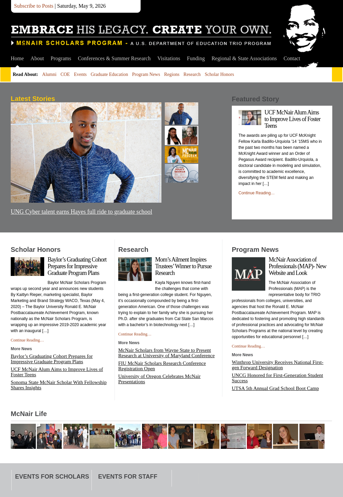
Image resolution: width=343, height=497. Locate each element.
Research (192, 74)
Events (80, 74)
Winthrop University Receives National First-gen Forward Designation (278, 365)
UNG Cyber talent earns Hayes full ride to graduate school (81, 211)
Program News (146, 74)
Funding (196, 58)
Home (17, 58)
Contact (292, 58)
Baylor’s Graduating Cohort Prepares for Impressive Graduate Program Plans (77, 266)
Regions (172, 74)
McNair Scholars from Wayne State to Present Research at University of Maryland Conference (166, 352)
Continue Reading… (256, 193)
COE (65, 74)
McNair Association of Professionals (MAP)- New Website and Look (297, 266)
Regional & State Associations (244, 58)
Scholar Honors (219, 74)
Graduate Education (109, 74)
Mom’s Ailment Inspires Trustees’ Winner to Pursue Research (183, 266)
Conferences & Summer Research (114, 58)
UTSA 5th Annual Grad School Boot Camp (275, 388)
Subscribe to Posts (33, 6)
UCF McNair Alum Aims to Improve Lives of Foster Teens (293, 119)
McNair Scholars (141, 35)
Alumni (49, 74)
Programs (61, 58)
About (37, 58)
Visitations (168, 58)
